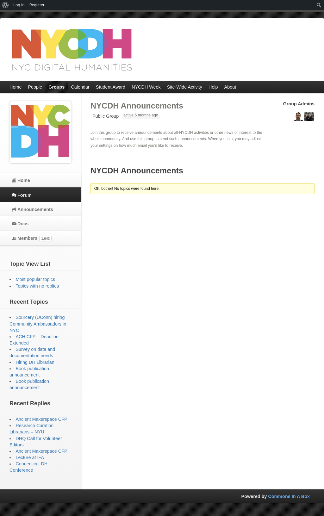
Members (34, 238)
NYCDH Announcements (136, 105)
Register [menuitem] (37, 5)
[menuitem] (5, 5)
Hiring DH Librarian (35, 362)
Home (23, 180)
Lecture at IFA (30, 457)
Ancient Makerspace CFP (41, 419)
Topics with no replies (37, 286)
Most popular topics (35, 279)
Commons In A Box (289, 496)
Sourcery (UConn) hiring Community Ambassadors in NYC (37, 324)
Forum (24, 195)
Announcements (35, 209)
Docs (22, 223)
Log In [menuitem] (19, 5)
